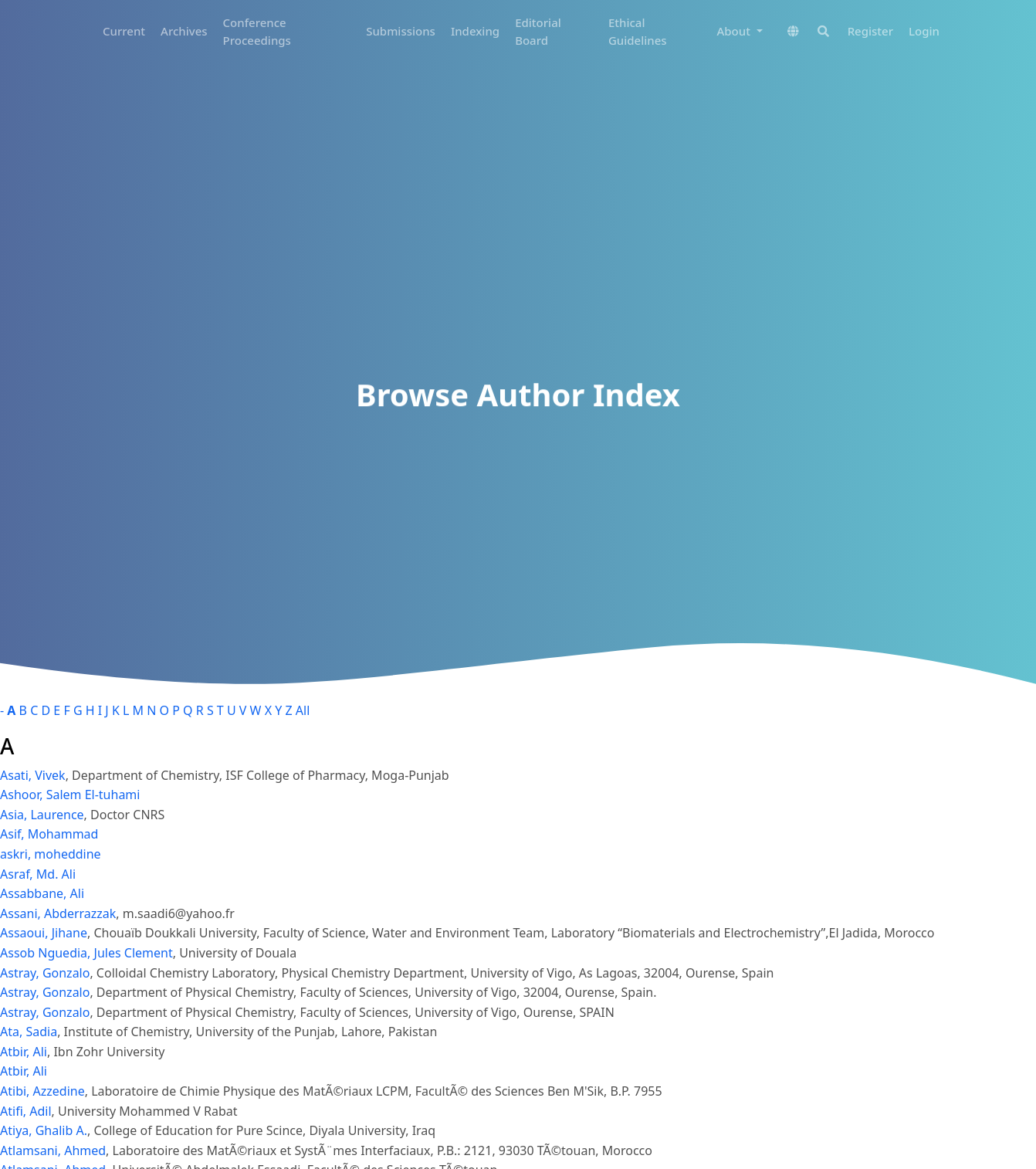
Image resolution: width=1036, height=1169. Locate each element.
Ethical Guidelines (637, 31)
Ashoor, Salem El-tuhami (70, 794)
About (734, 31)
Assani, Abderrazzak (58, 913)
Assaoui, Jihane (43, 932)
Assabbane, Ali (42, 893)
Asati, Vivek (33, 775)
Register (870, 31)
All (303, 710)
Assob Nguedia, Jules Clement (86, 952)
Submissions (400, 31)
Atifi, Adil (26, 1111)
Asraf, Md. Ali (38, 874)
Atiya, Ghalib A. (43, 1130)
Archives (184, 31)
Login (924, 31)
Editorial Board (538, 31)
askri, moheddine (50, 853)
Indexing (475, 31)
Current (124, 31)
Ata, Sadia (28, 1031)
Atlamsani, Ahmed (53, 1150)
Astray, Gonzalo (45, 972)
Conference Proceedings (257, 31)
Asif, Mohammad (49, 833)
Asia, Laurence (42, 814)
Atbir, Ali (23, 1051)
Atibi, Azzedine (42, 1091)
